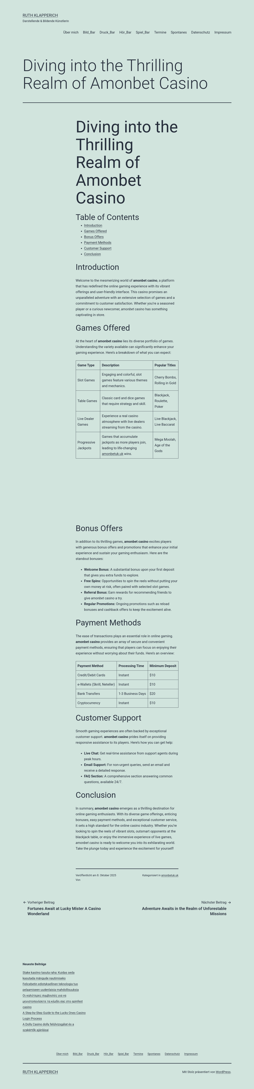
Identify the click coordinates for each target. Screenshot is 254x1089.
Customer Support (98, 248)
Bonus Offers (94, 237)
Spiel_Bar (143, 32)
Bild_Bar (89, 32)
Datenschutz (200, 32)
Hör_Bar (125, 32)
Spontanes (179, 32)
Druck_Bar (107, 32)
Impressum (222, 32)
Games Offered (95, 231)
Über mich (70, 32)
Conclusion (92, 254)
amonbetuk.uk (112, 454)
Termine (160, 32)
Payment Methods (97, 243)
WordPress (223, 1072)
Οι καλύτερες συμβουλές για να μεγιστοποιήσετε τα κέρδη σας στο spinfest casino (53, 1001)
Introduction (93, 225)
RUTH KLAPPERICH (40, 15)
